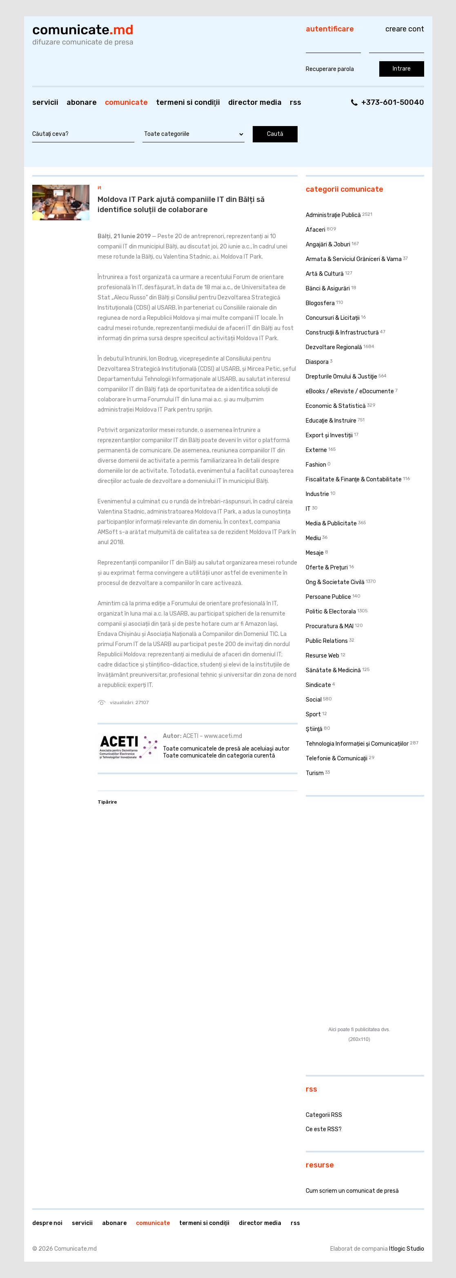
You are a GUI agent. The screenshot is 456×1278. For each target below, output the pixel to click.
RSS (295, 102)
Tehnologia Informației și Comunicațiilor (357, 743)
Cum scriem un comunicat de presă (352, 1190)
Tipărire (107, 802)
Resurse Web (322, 655)
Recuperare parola (330, 69)
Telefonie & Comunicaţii (337, 758)
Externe (316, 450)
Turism (315, 773)
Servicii (45, 102)
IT (100, 187)
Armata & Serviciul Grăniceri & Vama (354, 259)
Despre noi (47, 1223)
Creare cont (404, 28)
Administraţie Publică (333, 215)
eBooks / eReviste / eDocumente (350, 391)
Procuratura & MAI (330, 626)
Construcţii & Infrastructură (342, 332)
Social (314, 699)
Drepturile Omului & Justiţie (342, 376)
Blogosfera (320, 303)
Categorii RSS (324, 1115)
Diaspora (317, 362)
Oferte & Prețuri (327, 567)
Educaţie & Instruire (331, 420)
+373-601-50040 (392, 102)
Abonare (82, 102)
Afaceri (315, 229)
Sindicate (318, 685)
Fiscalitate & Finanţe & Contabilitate (354, 479)
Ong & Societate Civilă (335, 582)
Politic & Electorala (331, 611)
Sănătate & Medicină (333, 670)
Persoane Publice (328, 597)
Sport (313, 714)
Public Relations (327, 641)
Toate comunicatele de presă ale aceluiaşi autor (226, 748)
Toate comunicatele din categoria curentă (219, 755)
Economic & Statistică (336, 406)
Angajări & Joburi (328, 244)
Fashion (316, 464)
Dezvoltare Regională (334, 347)
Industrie (317, 494)
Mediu (313, 538)
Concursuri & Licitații (333, 318)
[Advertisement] (357, 856)
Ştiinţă (314, 729)
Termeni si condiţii (188, 102)
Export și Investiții (329, 435)
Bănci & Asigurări (328, 288)
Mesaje (315, 552)
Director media (255, 102)
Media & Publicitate (331, 523)
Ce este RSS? (324, 1129)
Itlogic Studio (406, 1248)
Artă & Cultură (325, 273)
